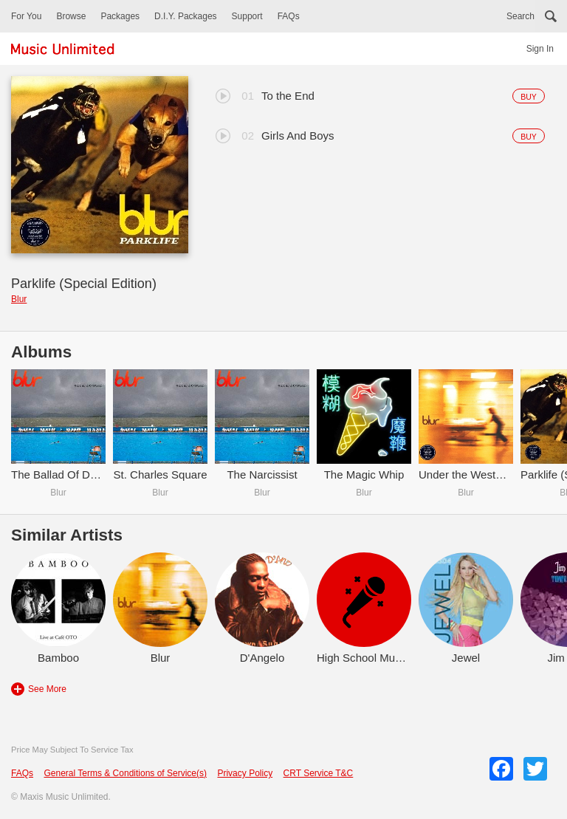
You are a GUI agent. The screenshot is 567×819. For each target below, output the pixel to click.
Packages (120, 16)
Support (247, 16)
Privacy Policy (244, 773)
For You (26, 16)
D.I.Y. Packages (185, 16)
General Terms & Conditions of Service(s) (125, 773)
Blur (19, 299)
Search (520, 16)
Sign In (540, 49)
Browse (71, 16)
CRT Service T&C (319, 773)
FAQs (289, 16)
